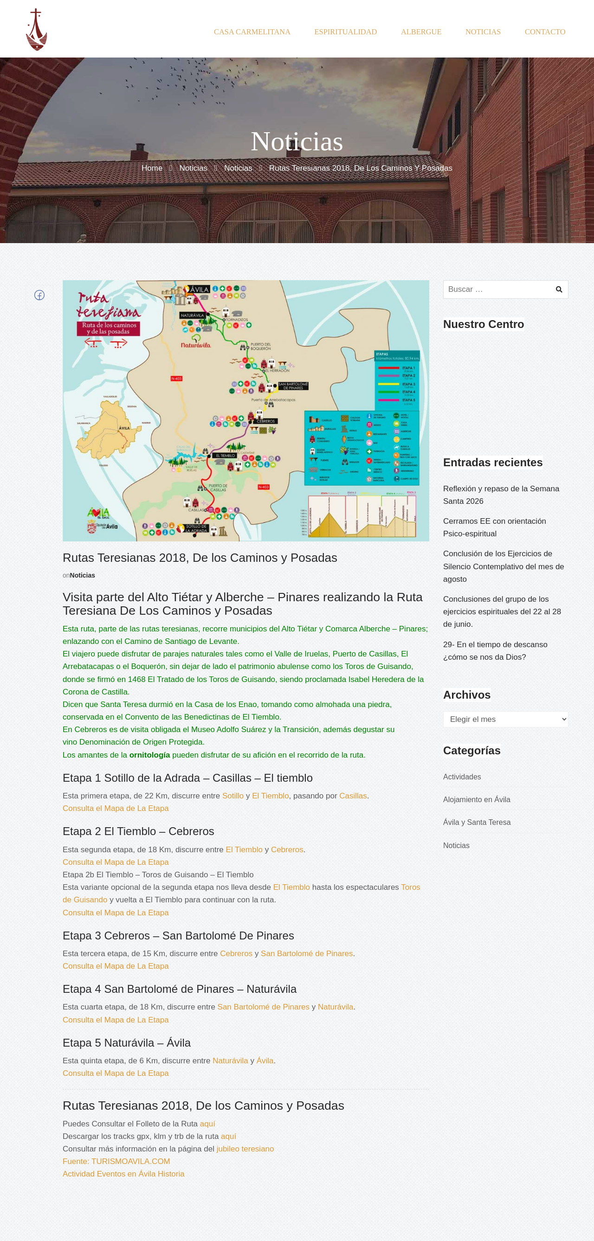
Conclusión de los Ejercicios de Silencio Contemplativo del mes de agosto (503, 566)
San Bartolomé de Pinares (307, 953)
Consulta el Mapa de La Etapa (116, 808)
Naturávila (336, 1007)
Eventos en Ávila (126, 1174)
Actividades (462, 777)
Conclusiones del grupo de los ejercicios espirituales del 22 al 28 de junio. (502, 612)
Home (152, 168)
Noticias (193, 168)
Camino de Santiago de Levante (180, 641)
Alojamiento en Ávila (476, 800)
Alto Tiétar (299, 628)
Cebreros (91, 729)
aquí (207, 1123)
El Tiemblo (260, 717)
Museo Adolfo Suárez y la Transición (255, 729)
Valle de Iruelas (301, 653)
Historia (171, 1174)
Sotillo (233, 795)
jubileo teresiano (245, 1149)
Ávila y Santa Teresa (477, 822)
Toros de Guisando (378, 666)
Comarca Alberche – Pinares (375, 628)
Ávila (265, 1060)
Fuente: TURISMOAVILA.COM (116, 1161)
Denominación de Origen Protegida (141, 742)
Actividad (79, 1174)
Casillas (353, 795)
